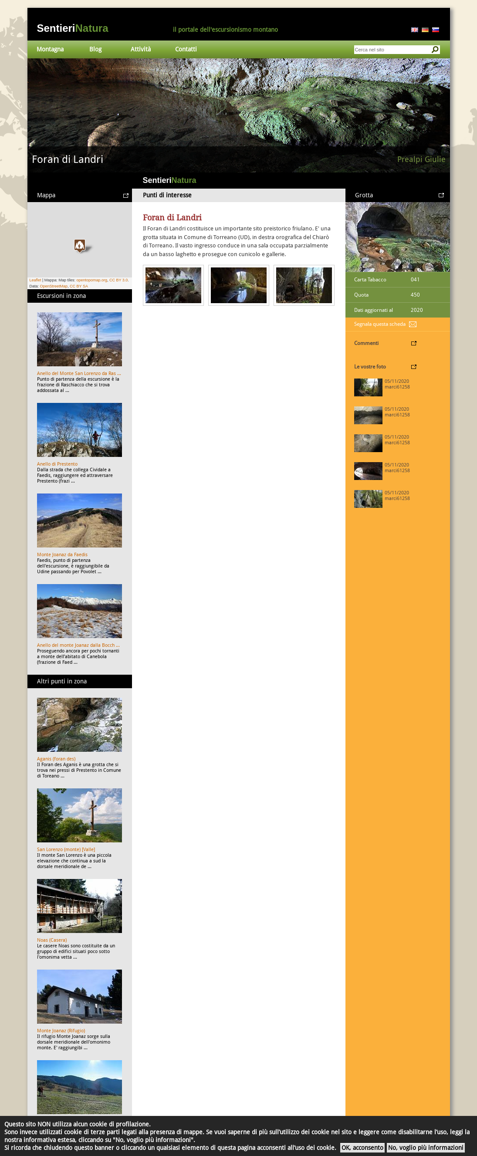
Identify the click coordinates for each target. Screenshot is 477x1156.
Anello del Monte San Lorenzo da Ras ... (79, 373)
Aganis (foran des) (56, 759)
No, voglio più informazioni (425, 1147)
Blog (95, 49)
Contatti (186, 49)
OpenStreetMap (54, 286)
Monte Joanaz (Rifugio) (61, 1031)
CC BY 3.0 (118, 280)
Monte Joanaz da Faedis (62, 555)
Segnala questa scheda (380, 324)
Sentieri (72, 28)
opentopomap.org (91, 280)
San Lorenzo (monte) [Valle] (66, 849)
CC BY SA (79, 286)
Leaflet (35, 280)
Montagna (50, 49)
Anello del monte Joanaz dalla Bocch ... (78, 645)
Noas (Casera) (52, 940)
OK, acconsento (362, 1147)
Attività (141, 49)
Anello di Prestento (57, 464)
